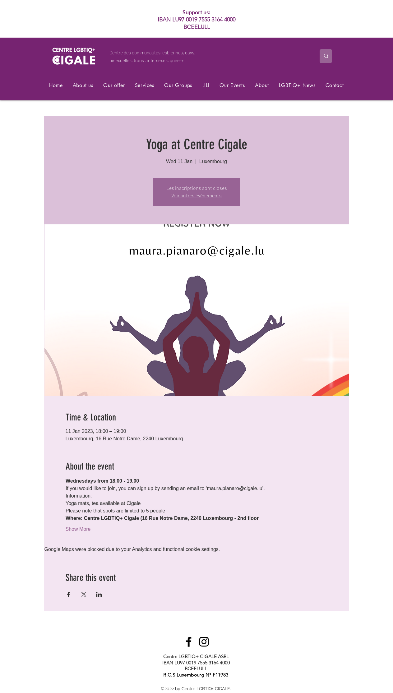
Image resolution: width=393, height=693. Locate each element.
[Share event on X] (84, 594)
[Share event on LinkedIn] (99, 594)
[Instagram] (203, 641)
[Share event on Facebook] (69, 594)
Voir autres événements (196, 195)
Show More (78, 529)
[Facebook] (188, 641)
